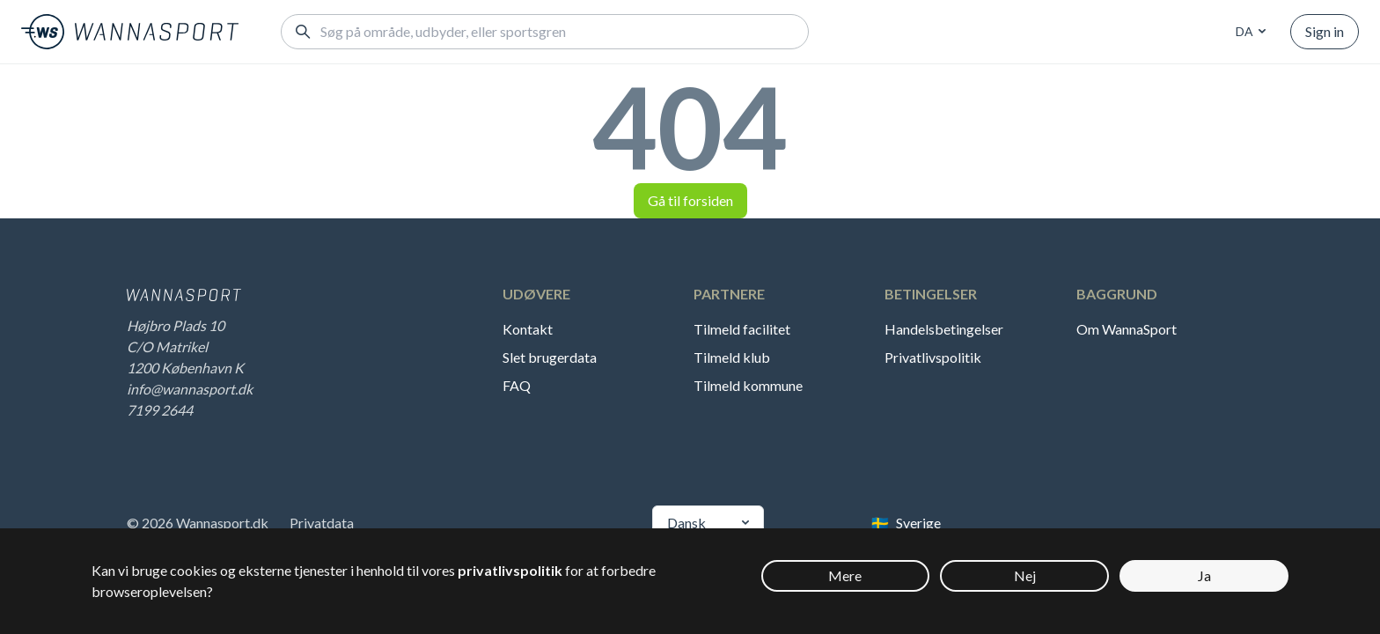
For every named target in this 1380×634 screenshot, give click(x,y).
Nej (1025, 575)
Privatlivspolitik (933, 357)
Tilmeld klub (732, 357)
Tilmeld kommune (748, 385)
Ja (1204, 575)
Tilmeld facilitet (742, 329)
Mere (845, 575)
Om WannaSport (1126, 329)
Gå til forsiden (690, 200)
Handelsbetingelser (944, 329)
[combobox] (1248, 31)
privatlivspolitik (510, 570)
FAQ (517, 385)
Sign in (1324, 31)
